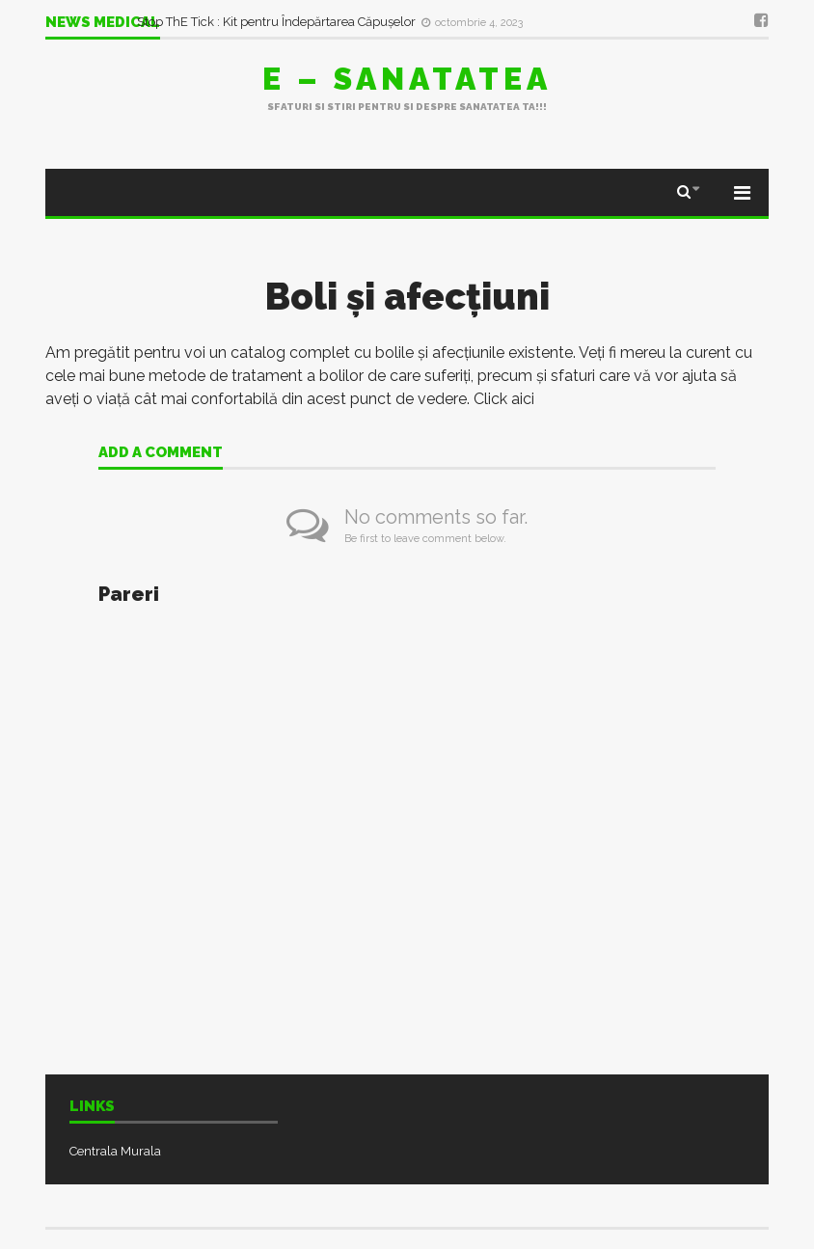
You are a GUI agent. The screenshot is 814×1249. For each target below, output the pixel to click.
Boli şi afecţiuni (407, 296)
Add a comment (160, 453)
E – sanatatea (407, 78)
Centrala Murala (115, 1151)
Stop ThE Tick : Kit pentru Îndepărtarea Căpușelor (278, 21)
